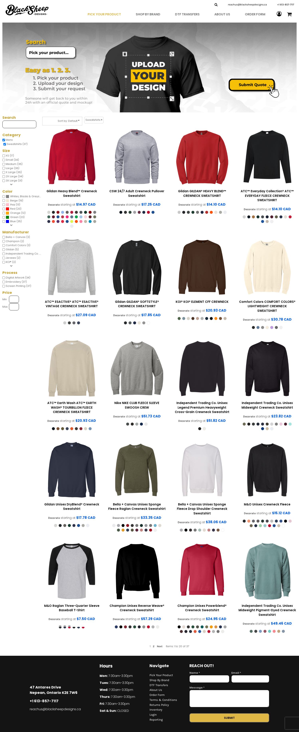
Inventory (156, 709)
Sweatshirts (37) (17, 144)
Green (14, 217)
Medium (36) (14, 164)
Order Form (157, 695)
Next (159, 646)
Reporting (156, 719)
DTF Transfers (159, 685)
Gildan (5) (12, 249)
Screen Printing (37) (18, 286)
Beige (14, 200)
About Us (156, 690)
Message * (197, 687)
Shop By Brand (159, 680)
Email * (236, 673)
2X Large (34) (14, 176)
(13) (13, 205)
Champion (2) (15, 241)
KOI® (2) (11, 262)
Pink (12, 205)
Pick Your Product (161, 675)
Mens (9, 140)
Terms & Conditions (163, 700)
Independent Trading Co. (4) (24, 254)
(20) (13, 209)
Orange (15, 213)
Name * (194, 673)
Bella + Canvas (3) (18, 237)
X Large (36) (14, 172)
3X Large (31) (14, 180)
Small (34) (12, 160)
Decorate (54, 204)
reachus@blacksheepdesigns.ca (247, 4)
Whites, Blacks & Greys (24, 196)
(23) (15, 217)
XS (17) (10, 155)
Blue (13, 221)
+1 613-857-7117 (285, 4)
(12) (16, 213)
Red (12, 209)
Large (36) (12, 168)
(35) (14, 221)
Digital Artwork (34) (18, 277)
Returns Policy (159, 705)
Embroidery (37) (16, 282)
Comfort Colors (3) (18, 245)
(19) (14, 201)
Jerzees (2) (13, 258)
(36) (24, 196)
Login (153, 714)
